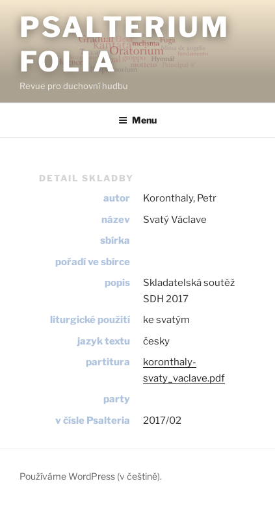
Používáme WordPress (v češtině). (91, 476)
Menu (137, 119)
